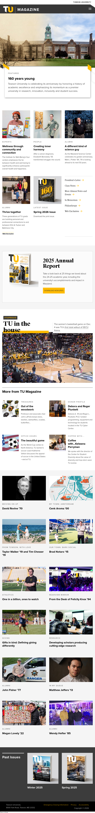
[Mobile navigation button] (90, 9)
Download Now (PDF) (53, 290)
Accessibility (84, 804)
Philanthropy (71, 205)
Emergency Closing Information (56, 804)
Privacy (73, 804)
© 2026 (85, 807)
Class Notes (70, 185)
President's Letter (73, 179)
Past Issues (11, 756)
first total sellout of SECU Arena (71, 328)
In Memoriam (71, 199)
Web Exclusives (72, 210)
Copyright (78, 807)
